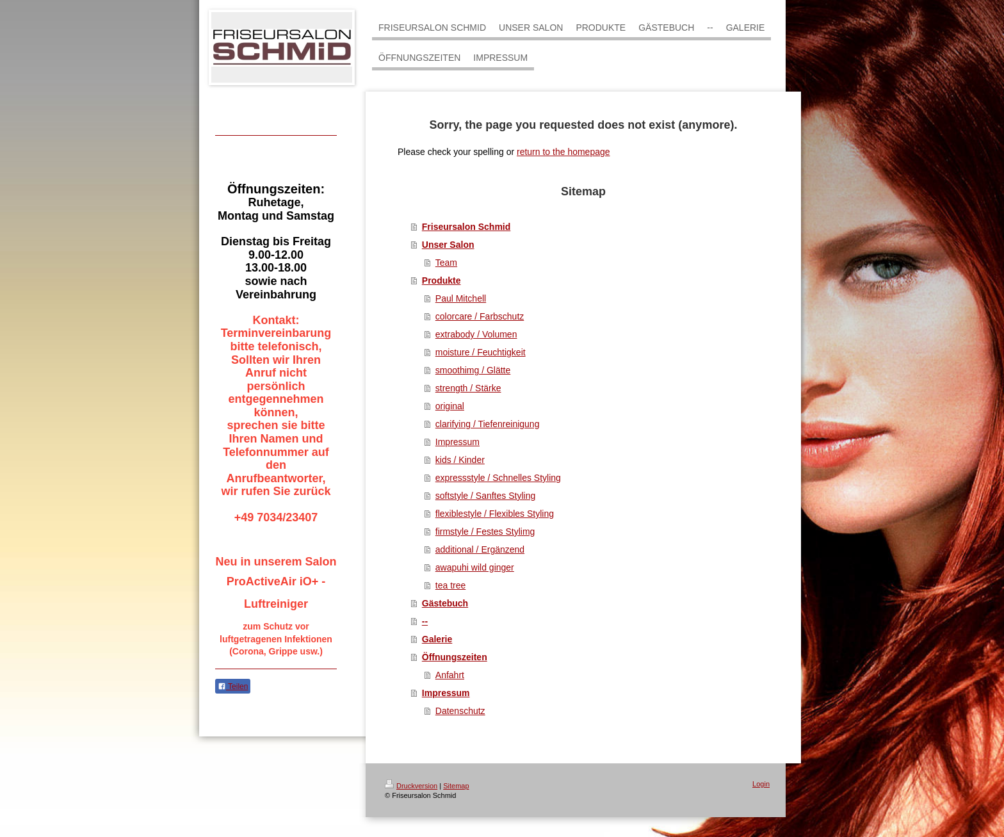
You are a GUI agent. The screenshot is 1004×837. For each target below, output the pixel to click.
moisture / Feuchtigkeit (480, 352)
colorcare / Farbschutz (479, 316)
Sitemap (456, 786)
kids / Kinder (460, 460)
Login (761, 784)
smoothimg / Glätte (473, 370)
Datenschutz (460, 711)
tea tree (450, 585)
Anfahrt (449, 675)
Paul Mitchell (460, 298)
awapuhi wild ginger (474, 567)
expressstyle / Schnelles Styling (498, 478)
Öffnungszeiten (454, 657)
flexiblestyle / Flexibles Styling (494, 513)
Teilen (233, 686)
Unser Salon (448, 245)
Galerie (437, 639)
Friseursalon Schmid (466, 227)
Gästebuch (445, 603)
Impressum (457, 442)
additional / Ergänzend (479, 549)
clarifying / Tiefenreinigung (487, 424)
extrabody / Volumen (476, 334)
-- (425, 621)
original (449, 406)
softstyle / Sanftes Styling (485, 496)
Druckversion (411, 786)
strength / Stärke (468, 388)
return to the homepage (563, 152)
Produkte (441, 280)
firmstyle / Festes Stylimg (485, 531)
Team (446, 262)
